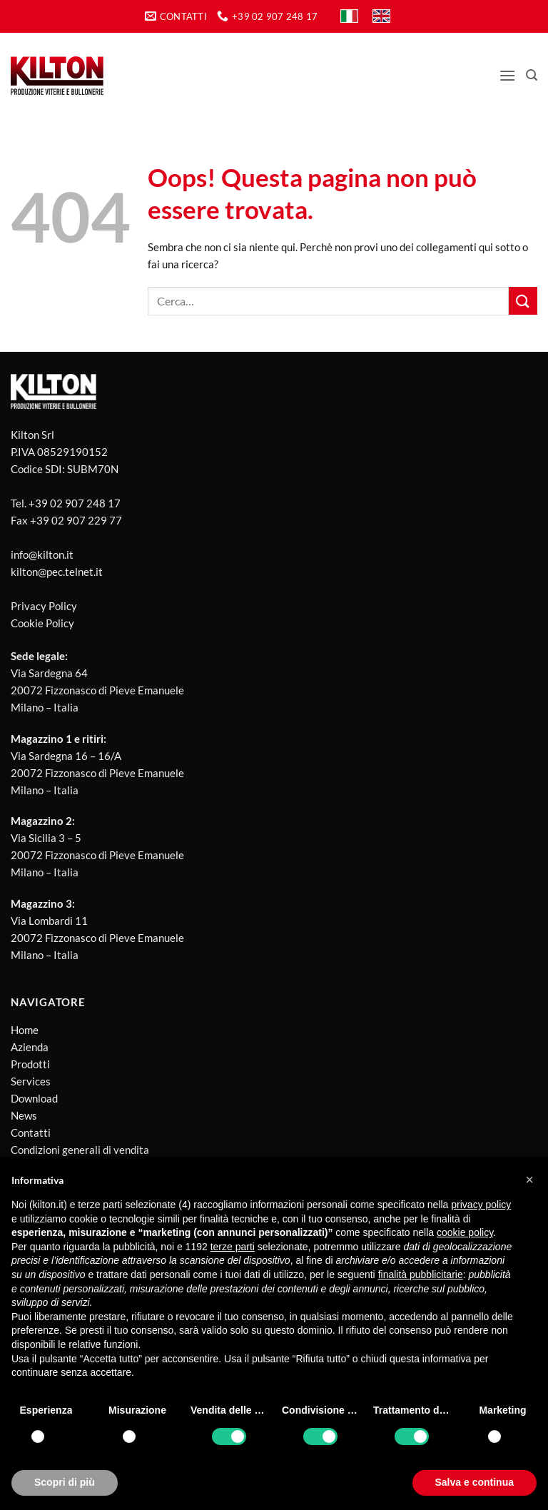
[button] (507, 75)
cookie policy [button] (465, 1232)
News (24, 1115)
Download (34, 1098)
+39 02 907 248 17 (75, 503)
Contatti (31, 1132)
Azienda (30, 1046)
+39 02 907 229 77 (76, 520)
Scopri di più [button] (64, 1482)
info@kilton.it (42, 554)
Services (31, 1081)
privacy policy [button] (481, 1204)
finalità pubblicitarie (420, 1274)
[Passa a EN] (381, 16)
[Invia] (523, 301)
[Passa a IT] (349, 16)
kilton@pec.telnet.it (57, 571)
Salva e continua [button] (474, 1482)
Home (25, 1029)
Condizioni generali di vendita (80, 1149)
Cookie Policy (42, 623)
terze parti (232, 1246)
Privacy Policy (44, 605)
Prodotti (30, 1064)
